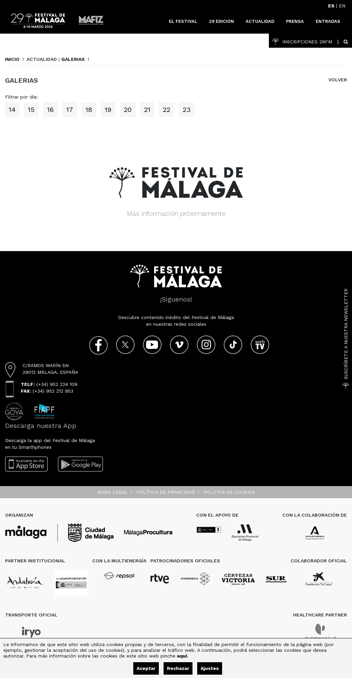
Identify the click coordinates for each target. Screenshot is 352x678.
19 (108, 110)
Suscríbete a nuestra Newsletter (346, 339)
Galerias (73, 59)
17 (69, 110)
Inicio (12, 59)
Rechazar (178, 668)
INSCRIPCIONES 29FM (302, 41)
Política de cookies (229, 492)
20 (128, 110)
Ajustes (210, 668)
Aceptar (146, 668)
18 (88, 110)
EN (342, 5)
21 (147, 110)
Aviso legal (112, 492)
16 (50, 110)
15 (31, 110)
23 (186, 110)
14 (12, 110)
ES (331, 5)
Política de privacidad (166, 492)
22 (166, 110)
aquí (182, 656)
